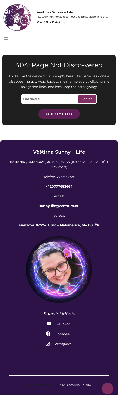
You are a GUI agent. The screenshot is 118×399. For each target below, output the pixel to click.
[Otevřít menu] (6, 38)
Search (87, 99)
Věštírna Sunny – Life (55, 12)
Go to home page (59, 113)
